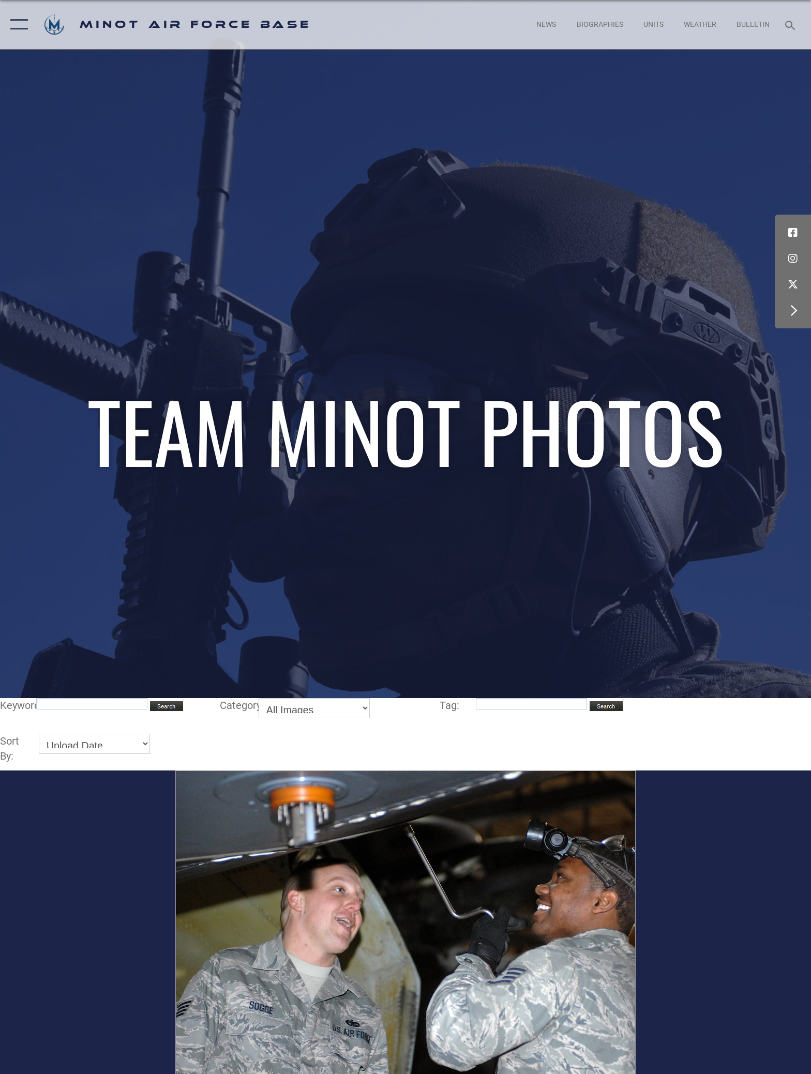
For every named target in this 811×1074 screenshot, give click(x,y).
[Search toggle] (792, 24)
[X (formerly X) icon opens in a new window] (793, 284)
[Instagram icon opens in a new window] (793, 258)
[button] (17, 24)
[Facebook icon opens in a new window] (793, 233)
